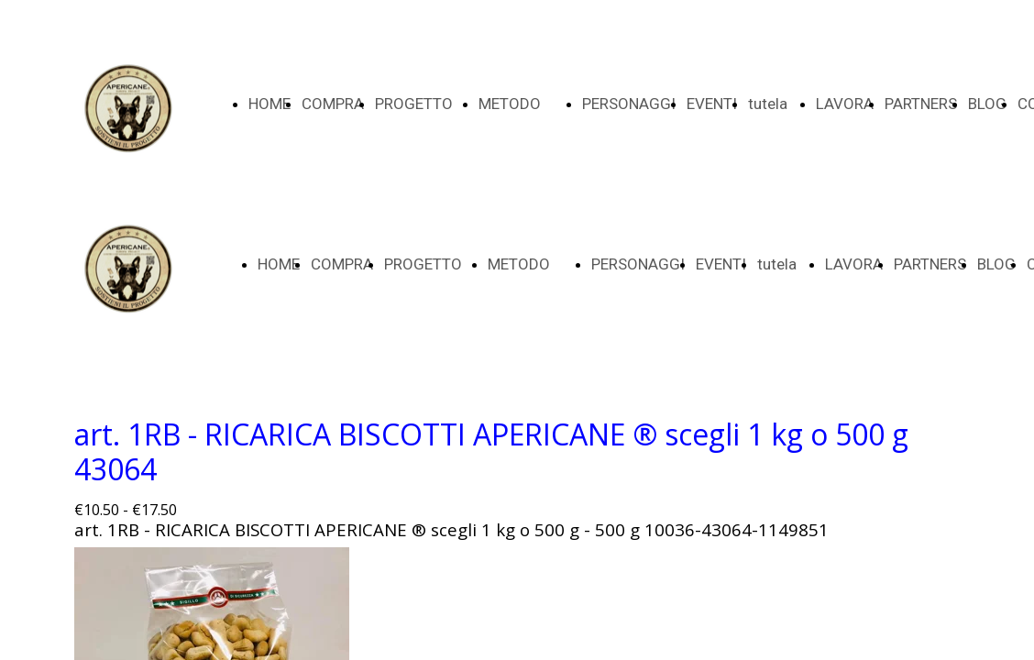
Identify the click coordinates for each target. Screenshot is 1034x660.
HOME (269, 103)
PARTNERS (921, 103)
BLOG (987, 103)
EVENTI (712, 103)
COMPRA (333, 103)
